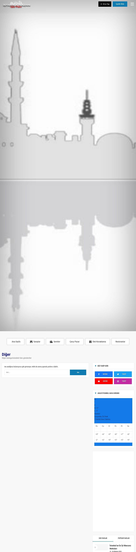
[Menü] (132, 4)
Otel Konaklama (97, 341)
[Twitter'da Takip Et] (123, 374)
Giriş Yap (105, 4)
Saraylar (35, 341)
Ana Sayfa (16, 341)
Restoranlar (120, 341)
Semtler (55, 341)
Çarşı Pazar (75, 341)
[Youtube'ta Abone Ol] (104, 381)
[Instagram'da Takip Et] (123, 381)
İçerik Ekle (120, 4)
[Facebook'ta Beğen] (104, 374)
